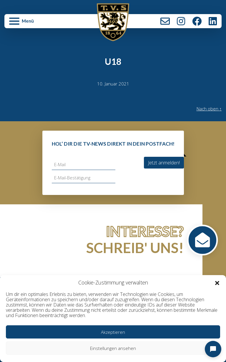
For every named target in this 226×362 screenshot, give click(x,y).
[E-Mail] (83, 164)
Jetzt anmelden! (164, 162)
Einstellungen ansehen (113, 348)
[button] (217, 283)
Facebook (197, 21)
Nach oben (209, 109)
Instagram (181, 21)
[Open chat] (213, 349)
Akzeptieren (113, 332)
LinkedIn (213, 21)
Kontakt (165, 21)
